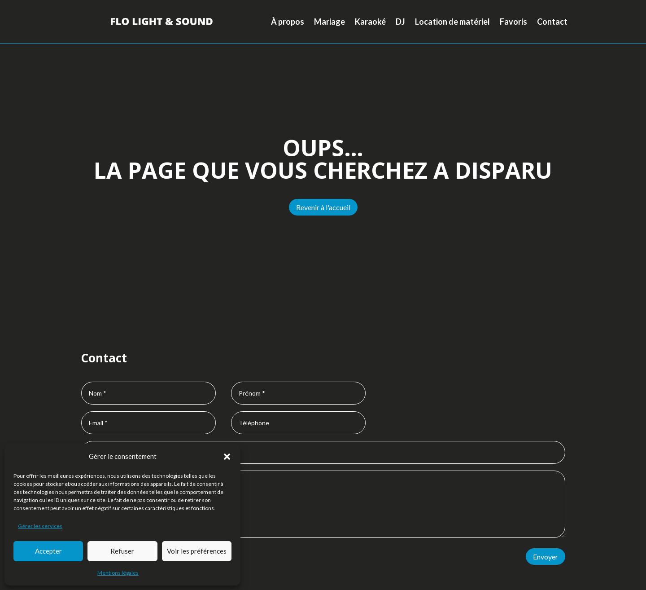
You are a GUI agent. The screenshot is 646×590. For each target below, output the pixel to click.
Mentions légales (118, 572)
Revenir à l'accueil (323, 207)
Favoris (513, 21)
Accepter (48, 551)
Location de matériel (452, 21)
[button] (227, 456)
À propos (287, 21)
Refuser (122, 551)
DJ (400, 21)
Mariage (329, 21)
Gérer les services (40, 526)
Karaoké (370, 21)
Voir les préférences (197, 551)
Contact (552, 21)
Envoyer (545, 556)
